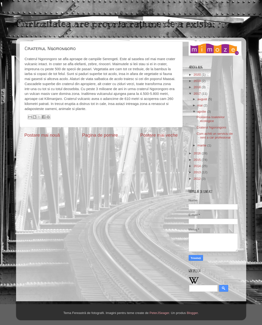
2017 (197, 93)
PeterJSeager (159, 313)
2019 (197, 81)
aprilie (202, 111)
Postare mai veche (159, 135)
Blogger (192, 313)
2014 (197, 166)
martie (202, 145)
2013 (197, 172)
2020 (197, 74)
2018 (197, 87)
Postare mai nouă (42, 135)
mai (201, 105)
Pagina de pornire (100, 135)
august (203, 99)
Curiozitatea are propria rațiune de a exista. (115, 23)
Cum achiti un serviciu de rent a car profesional (215, 135)
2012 (197, 178)
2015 (197, 160)
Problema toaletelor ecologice (211, 119)
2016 (197, 153)
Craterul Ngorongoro (211, 127)
